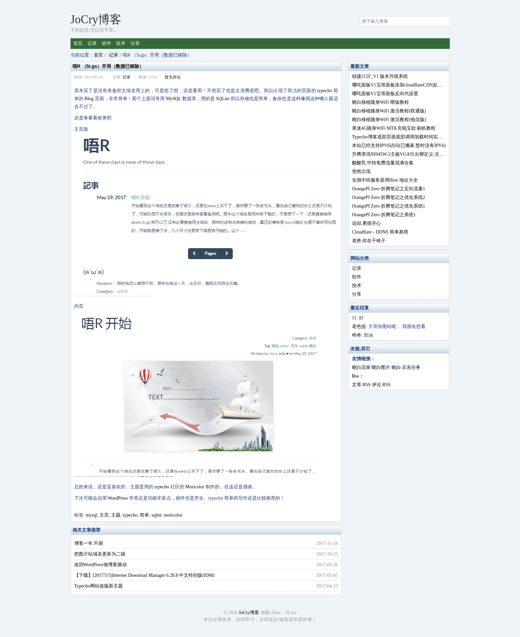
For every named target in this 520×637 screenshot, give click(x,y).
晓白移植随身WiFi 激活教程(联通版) (389, 110)
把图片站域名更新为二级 (99, 554)
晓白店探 (361, 367)
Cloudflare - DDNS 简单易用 (380, 232)
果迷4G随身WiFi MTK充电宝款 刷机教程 (393, 128)
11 (354, 317)
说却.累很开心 (366, 223)
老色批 (359, 326)
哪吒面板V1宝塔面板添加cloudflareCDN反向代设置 (404, 84)
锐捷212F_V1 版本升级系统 (380, 76)
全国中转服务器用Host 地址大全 (385, 180)
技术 (120, 43)
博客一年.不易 (88, 543)
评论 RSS (381, 384)
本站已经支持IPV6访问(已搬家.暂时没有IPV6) (399, 145)
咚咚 (356, 335)
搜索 (444, 21)
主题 (115, 515)
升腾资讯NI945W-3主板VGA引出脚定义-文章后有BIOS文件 (412, 154)
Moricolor (194, 486)
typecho (324, 90)
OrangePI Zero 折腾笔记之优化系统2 (388, 197)
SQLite (222, 98)
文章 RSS (361, 384)
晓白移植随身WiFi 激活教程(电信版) (389, 119)
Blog (89, 98)
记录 (92, 43)
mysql (91, 515)
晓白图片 (381, 367)
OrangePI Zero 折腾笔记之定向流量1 (388, 188)
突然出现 (361, 171)
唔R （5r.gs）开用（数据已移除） (108, 66)
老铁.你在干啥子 (369, 240)
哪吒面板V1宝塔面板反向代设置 (385, 93)
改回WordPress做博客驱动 (100, 564)
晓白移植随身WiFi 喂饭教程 (380, 102)
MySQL (173, 98)
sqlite (156, 515)
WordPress (118, 498)
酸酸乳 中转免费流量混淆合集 (383, 162)
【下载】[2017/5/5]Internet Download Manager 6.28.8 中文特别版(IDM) (144, 575)
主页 (104, 515)
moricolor (173, 515)
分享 (135, 43)
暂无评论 (173, 77)
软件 (106, 43)
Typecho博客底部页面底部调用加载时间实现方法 (402, 136)
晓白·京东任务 (406, 367)
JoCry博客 (96, 19)
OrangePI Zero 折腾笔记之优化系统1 (388, 206)
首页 (78, 43)
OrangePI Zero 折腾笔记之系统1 (384, 214)
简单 (144, 515)
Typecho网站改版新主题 (98, 585)
